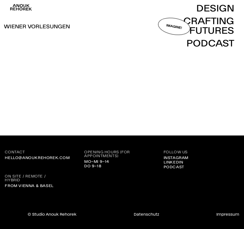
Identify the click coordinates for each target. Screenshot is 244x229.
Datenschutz (146, 214)
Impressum (227, 214)
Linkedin (173, 162)
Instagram (176, 157)
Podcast (174, 166)
